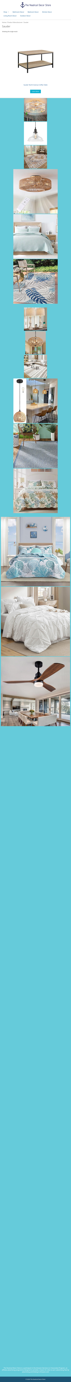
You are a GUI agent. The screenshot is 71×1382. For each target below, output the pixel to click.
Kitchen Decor (47, 12)
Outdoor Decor (25, 16)
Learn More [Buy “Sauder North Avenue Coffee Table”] (35, 91)
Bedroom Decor (33, 12)
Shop (7, 12)
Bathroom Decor (18, 12)
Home (4, 22)
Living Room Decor (10, 16)
